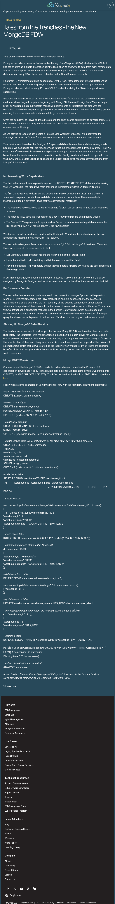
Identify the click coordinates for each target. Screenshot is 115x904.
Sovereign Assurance (14, 729)
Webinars (8, 834)
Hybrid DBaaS (10, 752)
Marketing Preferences (65, 899)
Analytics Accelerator (14, 724)
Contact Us (9, 875)
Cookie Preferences (86, 899)
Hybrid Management (13, 715)
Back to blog (12, 20)
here (4, 374)
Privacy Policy (47, 899)
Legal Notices (26, 899)
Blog (6, 820)
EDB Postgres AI (11, 706)
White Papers (10, 838)
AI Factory (8, 720)
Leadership (9, 861)
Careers (7, 870)
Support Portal (11, 788)
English (13, 891)
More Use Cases (11, 765)
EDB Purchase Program (15, 806)
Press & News (10, 866)
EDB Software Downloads (16, 784)
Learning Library (11, 843)
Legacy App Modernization (16, 747)
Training (7, 793)
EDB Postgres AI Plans (14, 802)
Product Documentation (15, 779)
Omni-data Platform (13, 756)
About (7, 857)
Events (7, 829)
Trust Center (10, 797)
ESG (36, 899)
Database (8, 711)
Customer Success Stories (16, 825)
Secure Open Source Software (18, 761)
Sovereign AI (10, 743)
